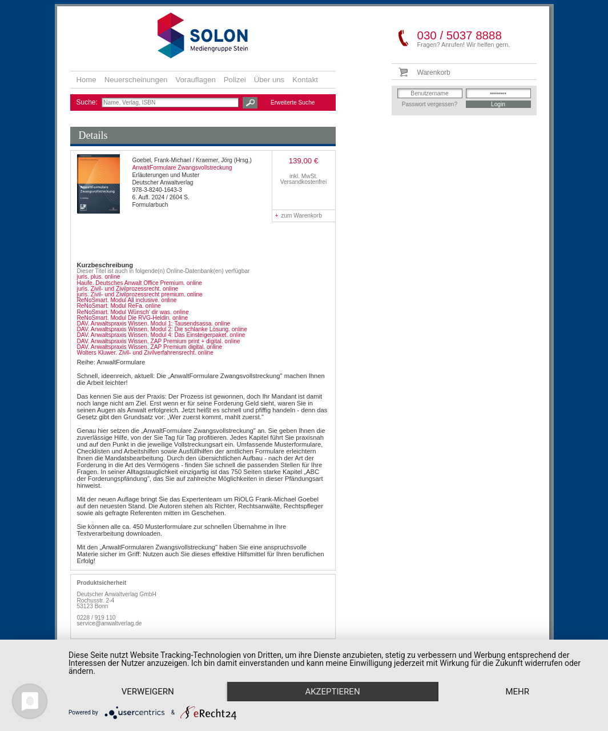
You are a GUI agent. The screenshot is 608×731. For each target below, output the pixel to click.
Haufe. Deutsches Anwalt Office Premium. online (140, 283)
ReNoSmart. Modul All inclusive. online (127, 300)
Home (86, 79)
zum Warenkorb (298, 215)
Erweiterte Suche (293, 102)
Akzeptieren (332, 691)
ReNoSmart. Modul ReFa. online (119, 306)
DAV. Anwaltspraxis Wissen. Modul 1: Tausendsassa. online (154, 323)
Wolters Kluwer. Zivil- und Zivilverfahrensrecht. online (145, 353)
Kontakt (305, 79)
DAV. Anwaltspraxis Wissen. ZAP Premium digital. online (150, 347)
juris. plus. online (98, 277)
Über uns (269, 79)
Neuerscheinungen (136, 79)
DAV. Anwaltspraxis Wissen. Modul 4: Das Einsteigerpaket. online (161, 335)
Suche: (88, 102)
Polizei (235, 79)
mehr (517, 691)
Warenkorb (433, 72)
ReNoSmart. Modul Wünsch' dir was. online (133, 312)
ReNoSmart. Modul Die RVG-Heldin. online (132, 318)
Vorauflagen (195, 79)
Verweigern (148, 691)
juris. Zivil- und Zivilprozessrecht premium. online (140, 294)
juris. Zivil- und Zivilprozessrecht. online (128, 289)
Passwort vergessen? (429, 104)
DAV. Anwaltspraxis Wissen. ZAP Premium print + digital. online (158, 341)
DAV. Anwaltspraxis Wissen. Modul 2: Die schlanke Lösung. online (162, 329)
